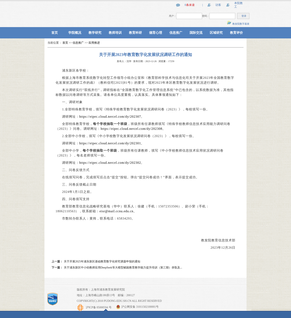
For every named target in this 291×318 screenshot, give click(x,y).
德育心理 (155, 32)
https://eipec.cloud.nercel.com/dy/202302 (110, 162)
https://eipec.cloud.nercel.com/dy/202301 (110, 143)
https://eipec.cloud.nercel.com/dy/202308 (131, 128)
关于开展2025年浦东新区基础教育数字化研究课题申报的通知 (102, 261)
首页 (54, 32)
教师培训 (115, 32)
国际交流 (196, 32)
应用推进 (94, 42)
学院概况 (74, 32)
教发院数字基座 (238, 23)
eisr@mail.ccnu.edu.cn (116, 211)
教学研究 (95, 32)
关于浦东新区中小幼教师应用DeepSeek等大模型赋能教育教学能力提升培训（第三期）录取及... (123, 267)
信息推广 (175, 32)
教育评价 (236, 32)
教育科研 (135, 32)
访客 (218, 4)
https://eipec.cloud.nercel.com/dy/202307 (110, 116)
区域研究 (216, 32)
